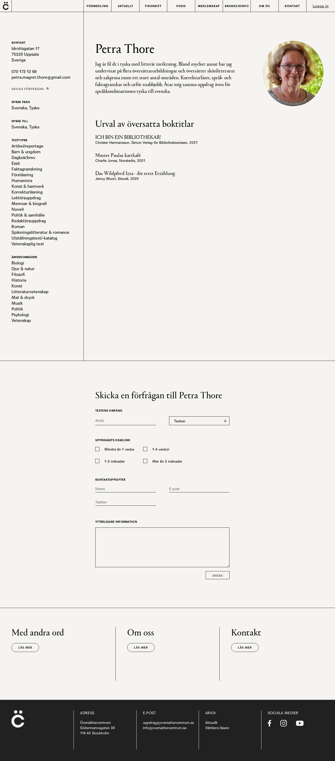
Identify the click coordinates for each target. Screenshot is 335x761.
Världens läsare (217, 728)
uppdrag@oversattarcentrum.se (168, 722)
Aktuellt (211, 722)
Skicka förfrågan (28, 89)
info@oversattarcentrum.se (164, 728)
